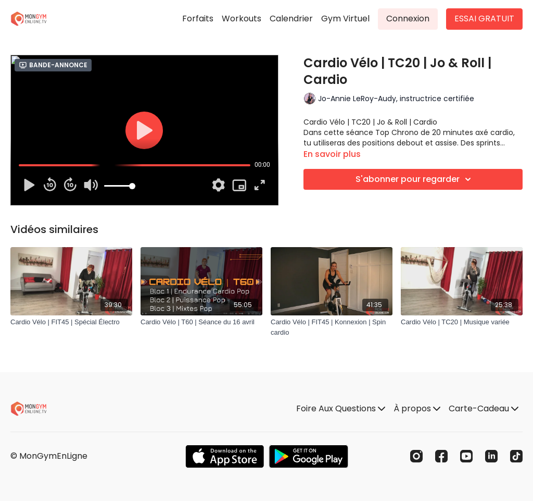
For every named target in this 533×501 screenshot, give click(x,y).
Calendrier (291, 19)
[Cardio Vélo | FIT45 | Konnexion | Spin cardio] (331, 327)
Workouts (241, 19)
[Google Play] (309, 456)
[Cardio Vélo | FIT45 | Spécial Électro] (71, 322)
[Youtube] (466, 456)
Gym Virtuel (345, 19)
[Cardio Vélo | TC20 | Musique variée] (462, 322)
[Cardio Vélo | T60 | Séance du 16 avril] (201, 322)
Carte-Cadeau (483, 408)
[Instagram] (416, 456)
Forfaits (197, 19)
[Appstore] (224, 456)
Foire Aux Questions (340, 408)
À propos (417, 408)
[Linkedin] (491, 456)
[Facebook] (441, 456)
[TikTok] (516, 456)
